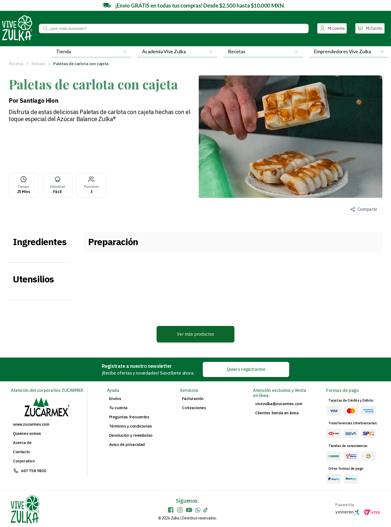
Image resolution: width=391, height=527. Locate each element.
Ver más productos (195, 334)
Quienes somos (27, 433)
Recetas (16, 63)
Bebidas (38, 63)
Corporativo (24, 461)
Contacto (21, 451)
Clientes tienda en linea (276, 413)
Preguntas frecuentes (129, 417)
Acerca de (22, 442)
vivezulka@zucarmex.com (278, 403)
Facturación (193, 398)
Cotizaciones (194, 407)
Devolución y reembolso (131, 435)
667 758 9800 (33, 470)
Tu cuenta (118, 407)
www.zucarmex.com (31, 424)
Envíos (115, 398)
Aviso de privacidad (127, 444)
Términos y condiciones (130, 426)
